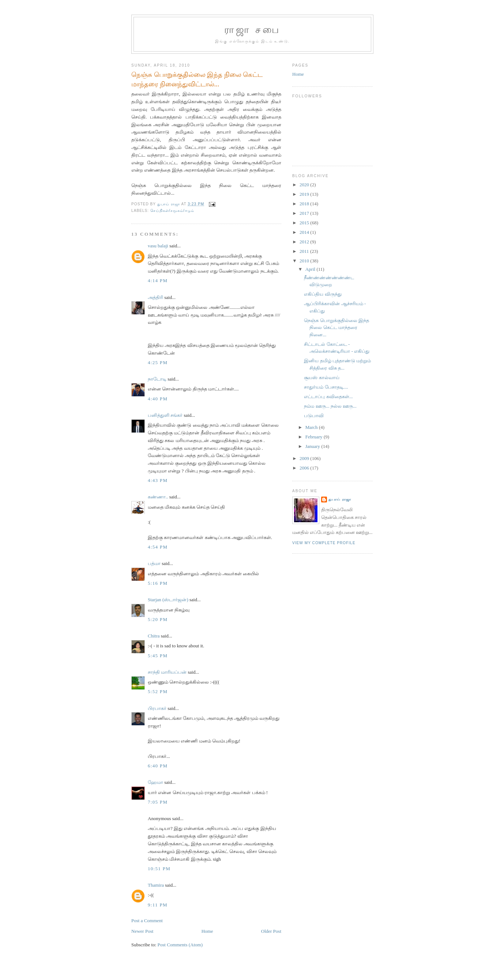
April (311, 269)
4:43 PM (158, 480)
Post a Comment (147, 920)
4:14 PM (158, 280)
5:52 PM (158, 691)
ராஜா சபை (252, 30)
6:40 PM (158, 765)
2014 (305, 232)
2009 (305, 458)
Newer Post (142, 931)
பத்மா (154, 563)
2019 (305, 194)
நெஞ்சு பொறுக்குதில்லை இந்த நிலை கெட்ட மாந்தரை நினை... (336, 327)
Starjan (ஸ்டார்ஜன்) (168, 599)
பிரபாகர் (157, 708)
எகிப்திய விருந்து (322, 294)
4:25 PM (158, 362)
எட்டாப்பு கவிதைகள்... (328, 396)
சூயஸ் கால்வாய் (321, 377)
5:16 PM (158, 583)
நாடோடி (157, 379)
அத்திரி (155, 297)
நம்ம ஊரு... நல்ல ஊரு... (330, 406)
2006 (305, 468)
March (312, 427)
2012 (305, 241)
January (313, 446)
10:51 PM (159, 868)
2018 (305, 203)
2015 (305, 222)
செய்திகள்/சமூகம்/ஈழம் (172, 211)
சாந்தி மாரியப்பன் (167, 672)
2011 (305, 251)
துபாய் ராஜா (339, 499)
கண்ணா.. (158, 497)
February (314, 436)
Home (207, 931)
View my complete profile (324, 543)
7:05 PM (158, 802)
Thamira (156, 885)
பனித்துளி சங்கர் (165, 415)
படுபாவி (314, 415)
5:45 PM (158, 655)
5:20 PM (158, 619)
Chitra (154, 636)
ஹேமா (155, 782)
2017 (305, 213)
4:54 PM (158, 547)
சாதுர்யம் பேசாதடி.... (326, 387)
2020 (305, 184)
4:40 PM (158, 398)
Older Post (271, 931)
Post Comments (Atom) (180, 944)
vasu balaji (158, 245)
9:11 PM (158, 905)
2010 (305, 260)
